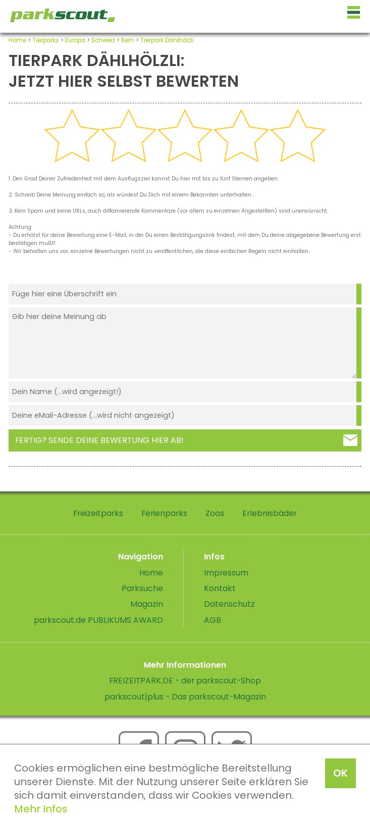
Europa (75, 40)
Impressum (226, 573)
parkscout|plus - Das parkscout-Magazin (185, 697)
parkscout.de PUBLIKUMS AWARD (98, 620)
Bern (127, 40)
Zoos (214, 513)
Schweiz (103, 40)
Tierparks (45, 40)
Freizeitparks (98, 513)
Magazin (146, 604)
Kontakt (220, 588)
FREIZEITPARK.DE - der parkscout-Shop (185, 680)
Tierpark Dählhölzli (167, 40)
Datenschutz (229, 604)
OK (340, 773)
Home (17, 40)
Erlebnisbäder (269, 513)
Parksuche (142, 588)
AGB (212, 620)
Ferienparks (164, 513)
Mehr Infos (40, 809)
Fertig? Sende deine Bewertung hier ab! (99, 440)
